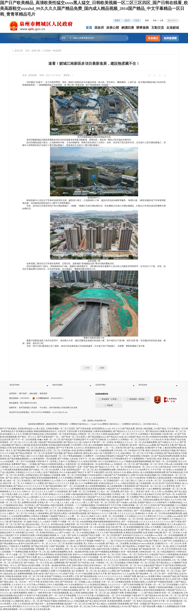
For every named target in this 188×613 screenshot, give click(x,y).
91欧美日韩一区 (169, 436)
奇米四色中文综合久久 (133, 538)
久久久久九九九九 (126, 516)
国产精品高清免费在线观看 (167, 458)
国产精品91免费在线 (72, 455)
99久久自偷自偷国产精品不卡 (72, 475)
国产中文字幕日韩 (64, 450)
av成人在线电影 (93, 584)
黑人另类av (89, 546)
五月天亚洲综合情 (173, 551)
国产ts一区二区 (41, 546)
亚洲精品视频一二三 (134, 595)
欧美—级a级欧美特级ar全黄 (81, 554)
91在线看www (150, 538)
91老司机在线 (164, 469)
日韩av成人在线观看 (173, 466)
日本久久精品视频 (55, 587)
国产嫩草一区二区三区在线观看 (165, 570)
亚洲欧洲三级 (125, 447)
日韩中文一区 (28, 494)
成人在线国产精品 (132, 439)
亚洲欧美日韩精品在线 (33, 436)
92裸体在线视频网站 (102, 434)
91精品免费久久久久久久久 (174, 529)
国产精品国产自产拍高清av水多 (80, 565)
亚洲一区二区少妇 (82, 609)
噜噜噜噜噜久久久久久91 (50, 590)
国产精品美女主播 (165, 447)
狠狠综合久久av (111, 447)
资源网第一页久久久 (83, 480)
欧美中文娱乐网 (26, 546)
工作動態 (46, 51)
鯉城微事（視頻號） (136, 401)
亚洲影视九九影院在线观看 (158, 480)
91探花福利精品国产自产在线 (20, 581)
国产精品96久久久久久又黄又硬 (102, 516)
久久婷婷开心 (113, 442)
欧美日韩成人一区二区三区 (101, 568)
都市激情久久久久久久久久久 (25, 609)
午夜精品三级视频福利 (70, 559)
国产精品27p (153, 540)
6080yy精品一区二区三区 (50, 570)
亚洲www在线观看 (174, 472)
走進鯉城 (172, 27)
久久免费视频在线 (15, 491)
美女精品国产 (70, 469)
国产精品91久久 (102, 469)
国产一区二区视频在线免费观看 (94, 510)
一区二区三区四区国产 (111, 538)
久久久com (14, 469)
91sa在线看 (100, 546)
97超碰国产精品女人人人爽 (61, 518)
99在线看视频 (86, 524)
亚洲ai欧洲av (141, 540)
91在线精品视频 (87, 535)
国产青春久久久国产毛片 (160, 543)
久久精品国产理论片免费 (88, 538)
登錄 (155, 20)
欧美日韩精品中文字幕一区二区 (135, 570)
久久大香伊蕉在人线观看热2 (33, 600)
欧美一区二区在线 (142, 581)
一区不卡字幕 (33, 584)
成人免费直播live (135, 592)
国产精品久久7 (135, 609)
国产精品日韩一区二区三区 (125, 600)
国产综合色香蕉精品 (44, 557)
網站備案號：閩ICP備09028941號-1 (23, 405)
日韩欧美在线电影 (13, 579)
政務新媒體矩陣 (101, 396)
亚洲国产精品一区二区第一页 (151, 548)
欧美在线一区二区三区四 (108, 557)
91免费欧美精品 (175, 505)
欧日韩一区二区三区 (171, 598)
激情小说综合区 (152, 453)
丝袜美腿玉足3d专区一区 (27, 535)
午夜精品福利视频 (164, 590)
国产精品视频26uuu (97, 439)
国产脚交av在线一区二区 (152, 532)
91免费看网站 (138, 461)
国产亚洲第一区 (148, 587)
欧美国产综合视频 (54, 455)
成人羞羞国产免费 (115, 595)
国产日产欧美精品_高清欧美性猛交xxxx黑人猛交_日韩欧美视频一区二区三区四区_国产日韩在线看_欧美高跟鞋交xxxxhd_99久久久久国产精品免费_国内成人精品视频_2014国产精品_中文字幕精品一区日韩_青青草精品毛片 (94, 8)
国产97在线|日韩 (12, 570)
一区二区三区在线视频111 (169, 587)
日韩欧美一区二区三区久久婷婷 (92, 436)
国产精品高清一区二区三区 (148, 488)
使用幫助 (12, 396)
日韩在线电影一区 (53, 436)
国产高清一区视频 (138, 606)
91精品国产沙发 (47, 609)
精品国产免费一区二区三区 (129, 502)
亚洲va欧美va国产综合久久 (45, 576)
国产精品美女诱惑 (58, 516)
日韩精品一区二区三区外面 (131, 521)
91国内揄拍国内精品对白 (82, 496)
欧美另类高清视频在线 (154, 592)
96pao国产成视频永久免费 (43, 573)
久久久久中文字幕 (85, 598)
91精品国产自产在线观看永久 (116, 477)
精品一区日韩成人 (27, 507)
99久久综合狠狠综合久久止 (110, 464)
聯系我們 (43, 396)
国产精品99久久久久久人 (58, 491)
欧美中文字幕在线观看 (37, 598)
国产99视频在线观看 (163, 584)
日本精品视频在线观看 (45, 538)
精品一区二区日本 (17, 584)
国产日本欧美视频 (132, 587)
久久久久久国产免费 (86, 521)
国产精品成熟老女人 (176, 513)
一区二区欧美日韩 (118, 450)
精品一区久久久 (42, 527)
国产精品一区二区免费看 (117, 546)
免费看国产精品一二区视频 (23, 466)
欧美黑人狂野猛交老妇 (28, 477)
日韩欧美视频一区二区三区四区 (140, 565)
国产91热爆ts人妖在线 (67, 461)
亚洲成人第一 (43, 505)
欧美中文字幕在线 (68, 562)
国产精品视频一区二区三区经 (149, 466)
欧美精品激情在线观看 (59, 447)
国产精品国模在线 (88, 579)
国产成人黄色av (13, 480)
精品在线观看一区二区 (55, 458)
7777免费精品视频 (19, 554)
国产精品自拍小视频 (155, 434)
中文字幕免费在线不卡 (120, 461)
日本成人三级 (9, 458)
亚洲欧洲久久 (141, 516)
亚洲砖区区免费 (27, 538)
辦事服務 (142, 27)
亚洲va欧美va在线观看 (54, 540)
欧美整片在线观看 (74, 546)
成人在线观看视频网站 (95, 488)
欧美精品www (53, 600)
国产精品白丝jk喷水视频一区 (31, 568)
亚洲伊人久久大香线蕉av (103, 581)
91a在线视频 (52, 521)
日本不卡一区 (85, 461)
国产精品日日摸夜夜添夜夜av (50, 466)
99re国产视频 (27, 510)
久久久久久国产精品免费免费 (108, 535)
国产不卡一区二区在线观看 (23, 442)
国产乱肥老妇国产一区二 (49, 439)
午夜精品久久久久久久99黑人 (29, 475)
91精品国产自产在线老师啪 (127, 458)
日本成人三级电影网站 (38, 516)
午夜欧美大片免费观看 (19, 548)
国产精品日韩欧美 (152, 595)
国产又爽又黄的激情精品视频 (51, 529)
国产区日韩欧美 (98, 442)
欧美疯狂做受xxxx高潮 (142, 584)
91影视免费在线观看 (77, 516)
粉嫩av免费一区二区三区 (48, 442)
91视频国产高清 (179, 565)
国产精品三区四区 (111, 559)
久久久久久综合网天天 (139, 472)
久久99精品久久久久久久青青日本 (140, 518)
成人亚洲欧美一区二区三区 (84, 573)
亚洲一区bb (88, 570)
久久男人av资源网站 (164, 494)
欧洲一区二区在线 (64, 609)
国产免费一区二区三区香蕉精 (82, 494)
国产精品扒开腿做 (48, 603)
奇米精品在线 (57, 527)
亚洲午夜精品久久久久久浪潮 (56, 496)
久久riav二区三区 (57, 546)
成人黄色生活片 (172, 532)
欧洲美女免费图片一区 (87, 453)
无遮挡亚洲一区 (72, 466)
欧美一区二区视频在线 (172, 595)
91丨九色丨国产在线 (66, 538)
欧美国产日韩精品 (53, 579)
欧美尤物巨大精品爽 (152, 535)
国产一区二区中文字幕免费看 (62, 598)
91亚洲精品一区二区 (14, 502)
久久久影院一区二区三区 (30, 496)
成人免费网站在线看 (27, 505)
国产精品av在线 (141, 543)
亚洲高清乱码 (58, 532)
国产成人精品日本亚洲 (96, 603)
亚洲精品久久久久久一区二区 (127, 444)
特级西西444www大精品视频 (71, 603)
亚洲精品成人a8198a (118, 609)
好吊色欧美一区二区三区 (120, 480)
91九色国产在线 (66, 576)
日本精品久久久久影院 (32, 540)
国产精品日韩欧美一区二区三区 (30, 455)
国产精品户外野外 (118, 510)
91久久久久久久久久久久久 (12, 532)
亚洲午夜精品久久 (153, 499)
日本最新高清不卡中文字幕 (108, 507)
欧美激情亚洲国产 (63, 502)
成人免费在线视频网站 (57, 554)
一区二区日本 (175, 546)
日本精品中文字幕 (136, 453)
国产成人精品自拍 (26, 527)
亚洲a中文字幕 (100, 576)
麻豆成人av (142, 579)
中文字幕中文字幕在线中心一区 (91, 483)
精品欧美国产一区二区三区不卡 (122, 436)
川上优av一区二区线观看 (108, 494)
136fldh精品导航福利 (104, 458)
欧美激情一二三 (72, 507)
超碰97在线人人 (34, 524)
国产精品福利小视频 (99, 590)
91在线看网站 (63, 499)
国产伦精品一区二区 (38, 472)
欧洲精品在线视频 (13, 529)
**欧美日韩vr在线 (153, 461)
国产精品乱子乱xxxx (20, 499)
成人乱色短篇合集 (41, 611)
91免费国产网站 (137, 499)
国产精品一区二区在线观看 (164, 464)
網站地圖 (33, 396)
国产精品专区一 (38, 606)
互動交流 (157, 27)
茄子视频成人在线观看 (49, 477)
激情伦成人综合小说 (92, 455)
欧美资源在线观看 (96, 491)
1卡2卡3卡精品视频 (83, 576)
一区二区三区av (32, 502)
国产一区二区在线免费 (73, 488)
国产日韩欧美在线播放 (67, 592)
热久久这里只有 (173, 581)
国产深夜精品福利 (74, 529)
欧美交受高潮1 (90, 464)
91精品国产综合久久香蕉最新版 (164, 557)
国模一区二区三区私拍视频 (73, 477)
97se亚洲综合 (139, 480)
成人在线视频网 (95, 447)
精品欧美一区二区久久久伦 (144, 469)
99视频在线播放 (87, 507)
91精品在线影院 (128, 486)
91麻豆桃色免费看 (21, 573)
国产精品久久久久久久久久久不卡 (29, 488)
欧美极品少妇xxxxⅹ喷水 (64, 543)
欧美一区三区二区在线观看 (161, 483)
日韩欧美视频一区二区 (132, 507)
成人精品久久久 (159, 513)
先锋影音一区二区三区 (124, 466)
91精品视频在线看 (129, 559)
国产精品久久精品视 (20, 447)
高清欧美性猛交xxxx (48, 535)
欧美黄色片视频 (168, 453)
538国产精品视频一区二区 (61, 548)
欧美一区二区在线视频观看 (170, 538)
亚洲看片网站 (154, 579)
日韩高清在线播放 (151, 502)
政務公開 (112, 27)
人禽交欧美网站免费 (172, 450)
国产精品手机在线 (39, 548)
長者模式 (153, 38)
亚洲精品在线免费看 (132, 535)
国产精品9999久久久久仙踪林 (121, 576)
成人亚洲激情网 (143, 486)
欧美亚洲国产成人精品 (104, 502)
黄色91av (77, 557)
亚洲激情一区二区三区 (106, 521)
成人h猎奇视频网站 (18, 595)
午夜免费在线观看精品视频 (15, 472)
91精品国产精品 (169, 579)
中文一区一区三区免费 (120, 469)
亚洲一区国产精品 (85, 469)
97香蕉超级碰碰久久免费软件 (80, 458)
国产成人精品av (99, 606)
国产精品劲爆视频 (165, 507)
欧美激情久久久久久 (12, 436)
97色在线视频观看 (136, 527)
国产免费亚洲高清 (79, 491)
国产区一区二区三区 (88, 592)
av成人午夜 (40, 581)
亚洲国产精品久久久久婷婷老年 (152, 505)
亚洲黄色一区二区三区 (10, 444)
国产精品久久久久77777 (90, 513)
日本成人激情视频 (37, 521)
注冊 (161, 20)
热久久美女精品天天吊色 (149, 496)
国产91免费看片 (146, 559)
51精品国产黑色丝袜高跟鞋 (49, 444)
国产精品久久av (30, 529)
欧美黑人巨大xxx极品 (73, 570)
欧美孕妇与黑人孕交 (49, 584)
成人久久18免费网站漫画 (86, 486)
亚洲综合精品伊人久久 (109, 486)
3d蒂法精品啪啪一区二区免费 (33, 469)
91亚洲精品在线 (102, 598)
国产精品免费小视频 (152, 609)
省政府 (127, 20)
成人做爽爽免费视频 (22, 576)
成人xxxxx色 (31, 532)
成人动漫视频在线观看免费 (152, 475)
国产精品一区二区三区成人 (169, 573)
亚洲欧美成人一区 (70, 510)
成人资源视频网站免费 (105, 472)
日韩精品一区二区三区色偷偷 (124, 551)
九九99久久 (79, 450)
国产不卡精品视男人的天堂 (99, 475)
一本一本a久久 (81, 518)
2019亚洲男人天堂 (79, 447)
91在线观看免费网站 (20, 518)
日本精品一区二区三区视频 (124, 496)
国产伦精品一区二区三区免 (36, 565)
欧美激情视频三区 (135, 510)
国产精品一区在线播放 (82, 502)
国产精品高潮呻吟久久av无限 (46, 483)
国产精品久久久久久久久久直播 (59, 486)
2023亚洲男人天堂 (8, 606)
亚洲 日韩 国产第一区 (116, 529)
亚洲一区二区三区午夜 (33, 579)
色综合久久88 (119, 475)
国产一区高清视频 (142, 513)
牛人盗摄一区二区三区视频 (21, 557)
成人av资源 (75, 595)
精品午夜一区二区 (11, 486)
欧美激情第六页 (101, 480)
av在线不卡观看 (50, 524)
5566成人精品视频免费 (35, 491)
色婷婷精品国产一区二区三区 (80, 472)
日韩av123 (86, 581)
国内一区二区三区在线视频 (77, 551)
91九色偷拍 (99, 532)
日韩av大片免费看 (152, 529)
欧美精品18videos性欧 (112, 513)
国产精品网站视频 (21, 453)
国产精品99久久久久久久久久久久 (129, 434)
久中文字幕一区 (158, 472)
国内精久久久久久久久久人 (43, 499)
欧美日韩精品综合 (11, 510)
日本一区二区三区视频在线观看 (116, 584)
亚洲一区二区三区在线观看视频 (20, 551)
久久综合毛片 (157, 442)
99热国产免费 (130, 579)
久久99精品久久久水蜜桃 (32, 486)
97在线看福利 (61, 494)
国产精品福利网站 (54, 488)
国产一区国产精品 (170, 576)
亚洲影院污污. (161, 546)
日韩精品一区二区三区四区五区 (135, 442)
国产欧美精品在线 (174, 475)
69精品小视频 (71, 532)
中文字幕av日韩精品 (153, 455)
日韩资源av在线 (68, 453)
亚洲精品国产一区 (115, 483)
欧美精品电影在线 (63, 557)
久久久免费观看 (68, 483)
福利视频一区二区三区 (172, 491)
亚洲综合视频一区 (120, 499)
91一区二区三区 (167, 510)
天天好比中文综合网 (123, 543)
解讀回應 (127, 27)
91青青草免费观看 (125, 540)
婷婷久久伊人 (95, 518)
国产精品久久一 (86, 532)
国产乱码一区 (168, 496)
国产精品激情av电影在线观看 (50, 507)
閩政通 (109, 408)
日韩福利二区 (147, 458)
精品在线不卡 (151, 521)
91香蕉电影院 (129, 488)
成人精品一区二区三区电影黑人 (17, 483)
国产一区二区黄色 (105, 444)
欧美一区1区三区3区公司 (16, 592)
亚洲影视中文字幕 (153, 450)
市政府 (136, 20)
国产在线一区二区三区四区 (102, 505)
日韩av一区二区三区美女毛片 (134, 557)
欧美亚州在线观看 (39, 447)
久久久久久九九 (110, 562)
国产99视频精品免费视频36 (107, 554)
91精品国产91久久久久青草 (98, 499)
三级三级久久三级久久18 (136, 483)
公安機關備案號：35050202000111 (47, 401)
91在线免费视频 (89, 557)
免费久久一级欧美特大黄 (39, 595)
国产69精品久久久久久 (168, 444)
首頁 (89, 27)
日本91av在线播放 (99, 609)
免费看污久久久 (152, 510)
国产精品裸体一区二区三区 (148, 576)
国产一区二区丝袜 (171, 535)
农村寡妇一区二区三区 (45, 513)
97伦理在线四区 (94, 477)
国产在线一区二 (127, 494)
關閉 (101, 368)
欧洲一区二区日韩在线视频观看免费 (165, 516)
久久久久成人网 (29, 444)
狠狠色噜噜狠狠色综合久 (45, 434)
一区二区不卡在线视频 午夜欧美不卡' (31, 464)
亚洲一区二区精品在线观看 (89, 562)
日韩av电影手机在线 (100, 551)
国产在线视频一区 (125, 573)
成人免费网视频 (57, 565)
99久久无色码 (150, 507)
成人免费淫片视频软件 (145, 573)
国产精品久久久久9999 (170, 502)
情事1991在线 (137, 477)
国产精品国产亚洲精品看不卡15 (75, 442)
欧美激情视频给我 (135, 529)
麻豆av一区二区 (32, 603)
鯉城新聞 (57, 51)
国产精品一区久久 (8, 568)
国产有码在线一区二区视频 (72, 584)
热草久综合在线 (144, 603)
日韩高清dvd (122, 472)
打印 (87, 368)
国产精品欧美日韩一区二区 (151, 551)
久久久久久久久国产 (44, 494)
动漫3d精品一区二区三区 (132, 455)
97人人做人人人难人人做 (62, 505)
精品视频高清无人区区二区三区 (45, 453)
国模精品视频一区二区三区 (93, 595)
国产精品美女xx (163, 565)
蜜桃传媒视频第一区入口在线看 (17, 611)
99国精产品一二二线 (103, 543)
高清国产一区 (129, 603)
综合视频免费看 (149, 444)
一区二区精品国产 (89, 540)
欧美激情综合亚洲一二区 (97, 450)
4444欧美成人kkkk (29, 570)
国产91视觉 (176, 524)
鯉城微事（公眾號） (108, 401)
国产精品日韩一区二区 (125, 568)
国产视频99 (163, 521)
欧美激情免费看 (115, 603)
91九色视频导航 (63, 573)
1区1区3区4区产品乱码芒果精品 (166, 486)
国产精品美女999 (153, 598)
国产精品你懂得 (28, 480)
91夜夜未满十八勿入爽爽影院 (147, 491)
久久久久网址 (115, 548)
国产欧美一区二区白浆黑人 (74, 439)
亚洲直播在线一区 (89, 466)
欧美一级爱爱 (148, 590)
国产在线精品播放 (103, 496)
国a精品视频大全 (152, 477)
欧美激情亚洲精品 (72, 581)
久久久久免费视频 (67, 521)
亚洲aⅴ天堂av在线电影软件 (107, 570)
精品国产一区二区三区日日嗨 (78, 606)
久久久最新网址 (56, 551)
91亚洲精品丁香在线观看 (149, 436)
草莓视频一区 (42, 551)
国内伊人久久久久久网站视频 (20, 513)
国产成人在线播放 (135, 450)
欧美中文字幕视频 (85, 543)
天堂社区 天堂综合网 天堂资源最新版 (75, 434)
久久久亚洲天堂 (78, 499)
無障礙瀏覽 (170, 38)
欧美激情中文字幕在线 (116, 527)
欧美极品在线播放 (24, 434)
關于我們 (23, 396)
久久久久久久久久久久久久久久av (154, 524)
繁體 (147, 20)
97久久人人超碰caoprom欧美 (170, 518)
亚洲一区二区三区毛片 (28, 590)
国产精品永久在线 (115, 439)
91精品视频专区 (167, 554)
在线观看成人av (180, 543)
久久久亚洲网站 (65, 480)
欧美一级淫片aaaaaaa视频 (144, 447)
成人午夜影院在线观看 (84, 548)
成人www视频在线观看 (48, 559)
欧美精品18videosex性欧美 (142, 546)
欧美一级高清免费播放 (155, 527)
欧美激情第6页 (158, 581)
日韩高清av (128, 513)
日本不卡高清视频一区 (92, 559)
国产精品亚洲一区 (17, 524)
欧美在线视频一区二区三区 (24, 450)
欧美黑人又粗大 (57, 464)
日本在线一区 (120, 453)
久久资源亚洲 (24, 606)
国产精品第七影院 (21, 543)
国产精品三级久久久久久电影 (30, 458)
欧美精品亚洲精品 (98, 587)
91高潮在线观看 (55, 469)
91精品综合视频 (170, 499)
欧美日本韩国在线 (114, 532)
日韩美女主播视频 (39, 518)
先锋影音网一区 (71, 527)
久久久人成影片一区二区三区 (13, 516)
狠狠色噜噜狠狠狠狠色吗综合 (106, 524)
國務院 (117, 20)
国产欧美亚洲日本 (124, 581)
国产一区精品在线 (129, 524)
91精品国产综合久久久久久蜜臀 (44, 562)
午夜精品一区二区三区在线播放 (110, 565)
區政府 (99, 27)
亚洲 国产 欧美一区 (145, 494)
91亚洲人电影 (11, 496)
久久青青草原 (168, 488)
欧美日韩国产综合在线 (175, 442)
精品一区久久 (44, 532)
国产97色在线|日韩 (151, 562)
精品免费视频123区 (169, 540)
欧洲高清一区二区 (37, 554)
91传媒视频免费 (106, 453)
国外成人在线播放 (46, 450)
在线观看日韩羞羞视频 (118, 606)
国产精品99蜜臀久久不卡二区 (47, 510)
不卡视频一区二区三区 (68, 524)
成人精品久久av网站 (107, 573)
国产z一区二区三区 (107, 540)
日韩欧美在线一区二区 (149, 554)
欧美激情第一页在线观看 (45, 461)
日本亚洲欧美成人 (19, 521)
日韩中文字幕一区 (160, 603)
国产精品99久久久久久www (160, 606)
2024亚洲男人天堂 (57, 472)
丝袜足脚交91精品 (80, 568)
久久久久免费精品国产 (164, 559)
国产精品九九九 (70, 444)
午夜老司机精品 (69, 436)
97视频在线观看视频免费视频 (137, 464)
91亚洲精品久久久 (74, 464)
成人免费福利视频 (100, 461)
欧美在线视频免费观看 (47, 480)
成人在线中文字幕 (87, 444)
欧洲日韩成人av (106, 466)
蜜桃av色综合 (133, 475)
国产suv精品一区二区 (69, 535)
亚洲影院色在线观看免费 (130, 562)
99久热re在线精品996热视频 (154, 439)
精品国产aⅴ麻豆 (72, 540)
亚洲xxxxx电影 (47, 502)
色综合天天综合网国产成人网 (112, 592)
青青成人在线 (168, 461)
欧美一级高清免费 (129, 554)
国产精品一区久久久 (27, 439)
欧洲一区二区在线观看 (113, 518)
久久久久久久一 (115, 587)
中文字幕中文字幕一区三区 (92, 527)
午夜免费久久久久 (111, 455)
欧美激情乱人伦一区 (170, 562)
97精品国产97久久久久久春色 (42, 592)
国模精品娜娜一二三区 (41, 543)
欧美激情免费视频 (55, 606)
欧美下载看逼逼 (51, 475)
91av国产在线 (101, 548)
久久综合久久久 (18, 587)
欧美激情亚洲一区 (132, 532)
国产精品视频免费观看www (20, 461)
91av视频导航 (17, 603)
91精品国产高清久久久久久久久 (153, 600)
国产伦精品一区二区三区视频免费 (126, 590)
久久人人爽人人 (82, 505)
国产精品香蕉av (129, 548)
